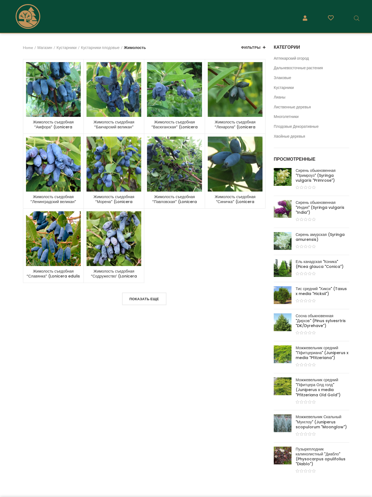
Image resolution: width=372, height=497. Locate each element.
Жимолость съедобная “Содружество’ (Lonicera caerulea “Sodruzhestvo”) (114, 276)
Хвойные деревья (289, 136)
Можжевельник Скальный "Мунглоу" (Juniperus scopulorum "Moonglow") (321, 421)
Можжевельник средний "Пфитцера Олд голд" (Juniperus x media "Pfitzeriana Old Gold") (318, 387)
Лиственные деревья (292, 107)
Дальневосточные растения (298, 67)
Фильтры (251, 47)
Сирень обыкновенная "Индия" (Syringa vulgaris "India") (320, 207)
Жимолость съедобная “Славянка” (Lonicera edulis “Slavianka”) (53, 276)
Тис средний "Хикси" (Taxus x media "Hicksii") (321, 291)
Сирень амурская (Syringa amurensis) (320, 237)
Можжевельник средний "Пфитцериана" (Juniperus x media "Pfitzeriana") (322, 352)
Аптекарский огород (291, 58)
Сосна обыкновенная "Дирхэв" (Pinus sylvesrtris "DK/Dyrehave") (321, 320)
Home (28, 47)
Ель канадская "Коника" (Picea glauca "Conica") (320, 264)
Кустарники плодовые (100, 47)
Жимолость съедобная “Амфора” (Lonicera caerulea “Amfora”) (53, 127)
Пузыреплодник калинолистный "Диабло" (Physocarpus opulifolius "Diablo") (320, 457)
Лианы (280, 97)
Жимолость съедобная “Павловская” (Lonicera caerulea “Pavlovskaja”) (174, 201)
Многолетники (286, 116)
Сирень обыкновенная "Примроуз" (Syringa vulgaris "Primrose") (316, 175)
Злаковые (282, 77)
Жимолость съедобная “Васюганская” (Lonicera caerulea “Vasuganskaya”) (174, 127)
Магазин (45, 47)
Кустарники (284, 87)
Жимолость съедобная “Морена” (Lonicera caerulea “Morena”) (114, 201)
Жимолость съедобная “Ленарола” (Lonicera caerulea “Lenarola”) (235, 127)
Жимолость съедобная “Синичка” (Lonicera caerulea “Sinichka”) (235, 201)
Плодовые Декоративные (296, 126)
